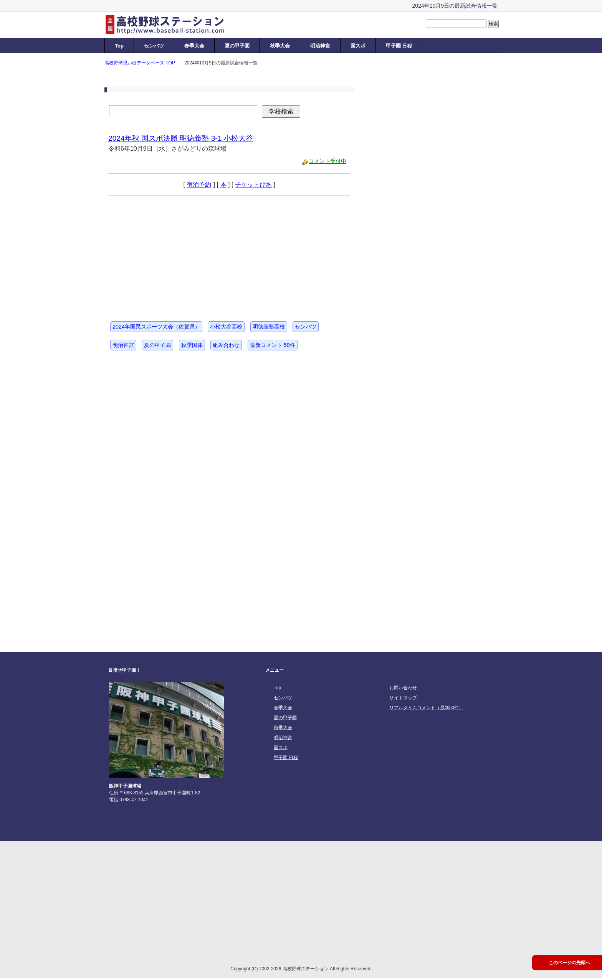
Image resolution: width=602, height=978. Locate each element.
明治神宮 (320, 46)
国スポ (358, 46)
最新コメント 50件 (272, 345)
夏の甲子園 (237, 46)
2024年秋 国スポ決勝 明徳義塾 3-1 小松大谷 (180, 138)
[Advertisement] (165, 251)
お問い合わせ (403, 687)
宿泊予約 (199, 184)
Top (119, 46)
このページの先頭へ (569, 962)
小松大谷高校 (226, 327)
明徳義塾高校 (269, 327)
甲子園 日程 (399, 46)
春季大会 (194, 46)
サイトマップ (403, 697)
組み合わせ (226, 345)
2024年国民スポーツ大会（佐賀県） (156, 327)
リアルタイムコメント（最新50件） (426, 707)
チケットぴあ (253, 184)
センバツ (154, 46)
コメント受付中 (327, 161)
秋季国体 (192, 345)
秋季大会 (280, 46)
